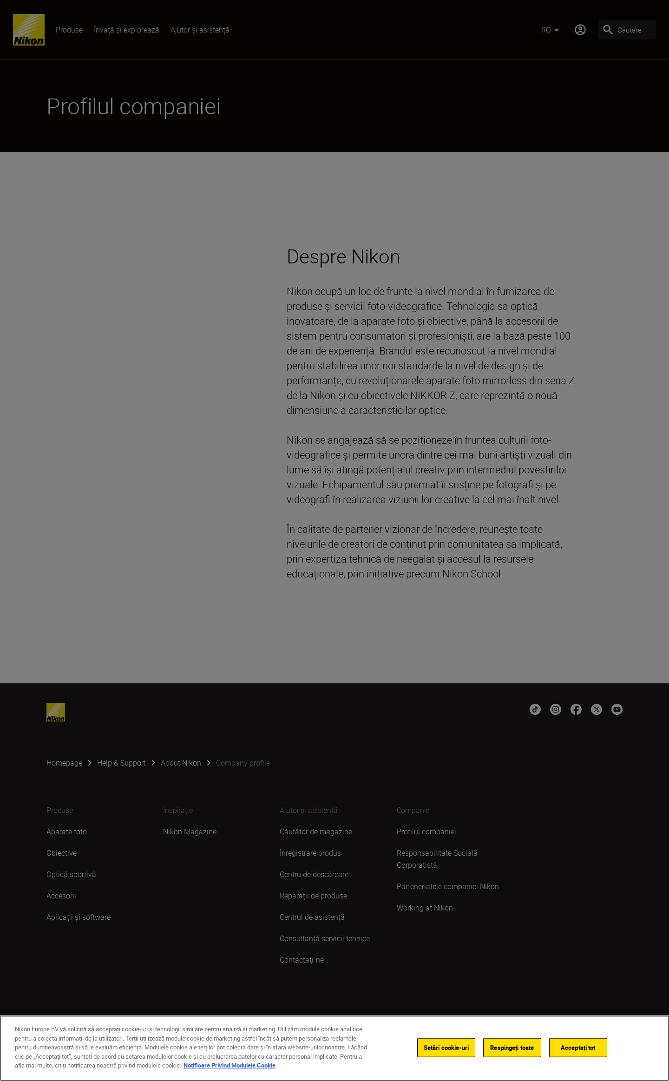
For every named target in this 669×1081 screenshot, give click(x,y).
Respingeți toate (512, 1049)
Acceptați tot (578, 1049)
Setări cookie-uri (446, 1049)
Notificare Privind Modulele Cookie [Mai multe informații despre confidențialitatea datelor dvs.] (229, 1067)
